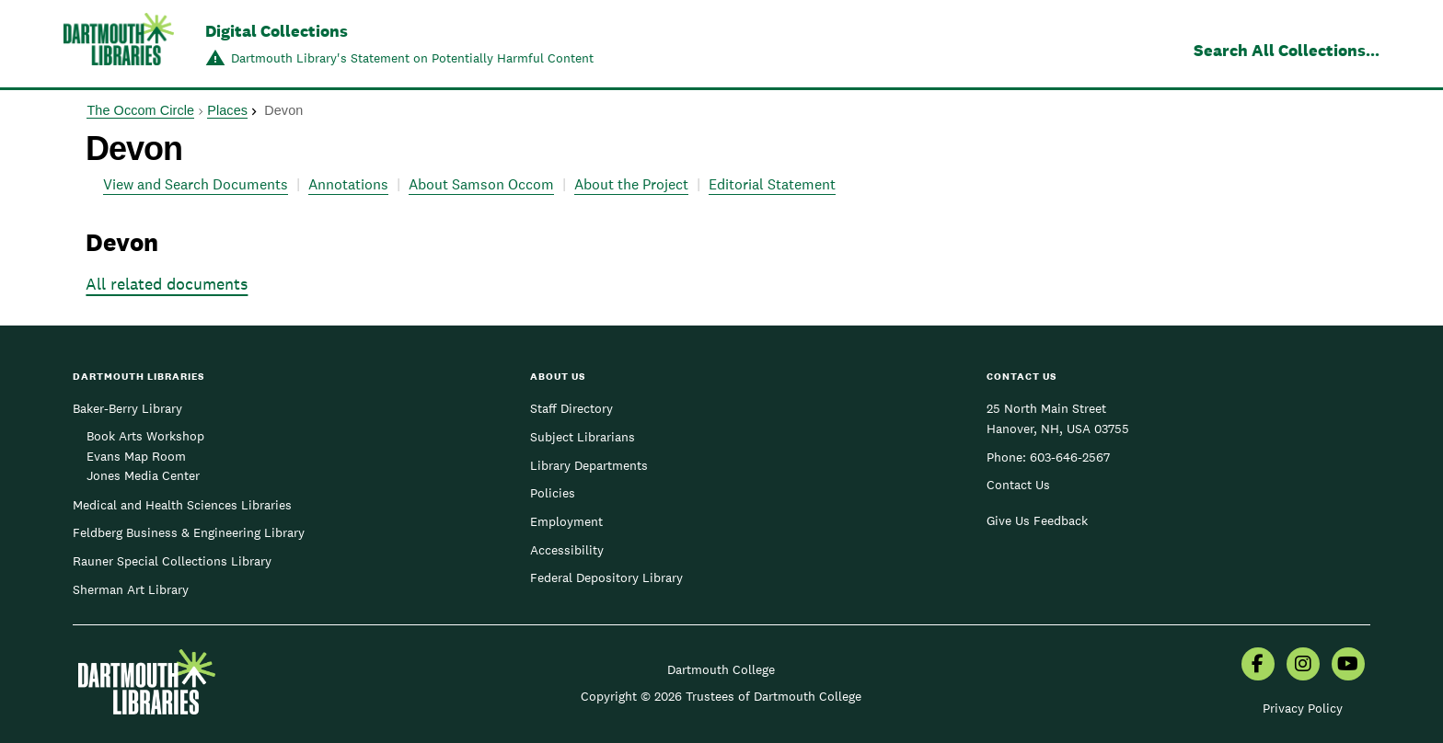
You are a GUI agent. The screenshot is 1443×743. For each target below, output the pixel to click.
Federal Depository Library (606, 577)
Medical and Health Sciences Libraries (182, 505)
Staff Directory (571, 408)
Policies (552, 493)
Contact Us (1018, 484)
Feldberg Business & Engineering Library (189, 532)
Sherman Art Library (131, 589)
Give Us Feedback (1037, 520)
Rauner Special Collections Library (172, 561)
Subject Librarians (582, 437)
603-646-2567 (1070, 457)
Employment (566, 521)
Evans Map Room (136, 456)
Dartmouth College (721, 669)
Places (227, 110)
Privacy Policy (1303, 708)
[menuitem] (1258, 665)
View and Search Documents (195, 184)
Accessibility (567, 550)
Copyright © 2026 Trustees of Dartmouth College (721, 696)
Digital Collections (276, 30)
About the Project (631, 184)
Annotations (348, 184)
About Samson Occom (481, 184)
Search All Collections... (1287, 50)
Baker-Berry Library (127, 408)
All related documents (167, 283)
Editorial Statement (772, 184)
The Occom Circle (140, 110)
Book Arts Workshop (145, 436)
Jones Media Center (143, 475)
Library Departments (589, 465)
